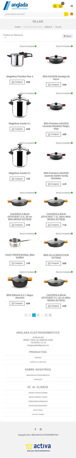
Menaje (48, 27)
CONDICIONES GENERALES (38, 401)
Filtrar (67, 36)
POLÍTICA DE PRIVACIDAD (38, 406)
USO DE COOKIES (38, 414)
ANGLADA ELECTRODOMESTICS (38, 375)
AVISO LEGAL (38, 410)
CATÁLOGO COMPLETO (38, 362)
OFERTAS (38, 358)
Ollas (58, 27)
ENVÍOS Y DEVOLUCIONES (38, 393)
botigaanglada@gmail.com (38, 345)
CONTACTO (38, 379)
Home (17, 27)
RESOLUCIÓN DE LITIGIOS (38, 397)
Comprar (17, 82)
